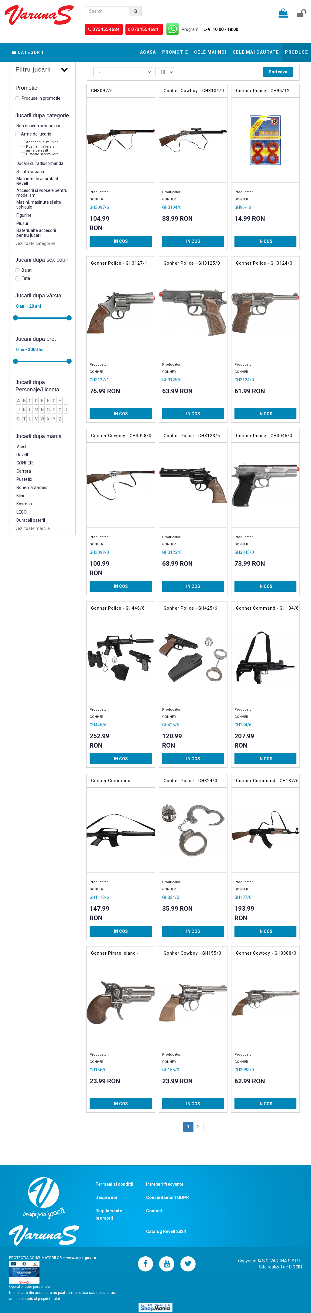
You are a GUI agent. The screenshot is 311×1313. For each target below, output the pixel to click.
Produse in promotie (41, 98)
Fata (26, 278)
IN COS (121, 241)
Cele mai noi (210, 52)
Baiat (27, 270)
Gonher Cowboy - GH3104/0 (194, 90)
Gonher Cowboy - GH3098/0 (121, 435)
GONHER (24, 463)
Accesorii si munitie (42, 142)
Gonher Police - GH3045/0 (264, 435)
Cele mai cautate (256, 52)
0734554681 (140, 29)
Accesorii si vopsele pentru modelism (41, 193)
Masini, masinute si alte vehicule (38, 204)
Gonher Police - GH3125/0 (192, 263)
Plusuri (22, 223)
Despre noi (106, 1197)
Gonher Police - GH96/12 (263, 90)
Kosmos (24, 503)
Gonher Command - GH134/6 (267, 608)
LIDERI (295, 1266)
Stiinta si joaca (30, 171)
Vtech (22, 446)
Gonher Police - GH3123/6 (192, 435)
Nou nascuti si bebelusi (38, 125)
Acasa (148, 52)
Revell (22, 454)
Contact (154, 1210)
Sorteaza (278, 71)
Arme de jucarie (36, 134)
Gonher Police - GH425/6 (190, 608)
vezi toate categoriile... (36, 243)
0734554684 (104, 29)
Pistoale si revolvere (42, 154)
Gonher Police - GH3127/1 (119, 263)
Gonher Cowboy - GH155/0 (192, 953)
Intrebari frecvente (164, 1184)
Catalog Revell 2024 (166, 1231)
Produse (296, 52)
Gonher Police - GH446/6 (118, 608)
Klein (21, 495)
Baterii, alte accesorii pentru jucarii (36, 233)
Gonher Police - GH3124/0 (264, 263)
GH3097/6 (102, 90)
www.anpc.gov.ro (81, 1258)
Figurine (24, 215)
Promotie (175, 52)
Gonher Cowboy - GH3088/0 (266, 953)
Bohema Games (31, 487)
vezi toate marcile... (34, 528)
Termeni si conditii (114, 1184)
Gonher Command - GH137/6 (267, 780)
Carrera (23, 471)
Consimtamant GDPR (167, 1197)
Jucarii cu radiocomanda (39, 163)
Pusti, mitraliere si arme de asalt (40, 148)
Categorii (28, 52)
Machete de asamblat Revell (37, 181)
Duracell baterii (30, 520)
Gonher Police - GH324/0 (190, 780)
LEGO (21, 512)
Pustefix (24, 479)
